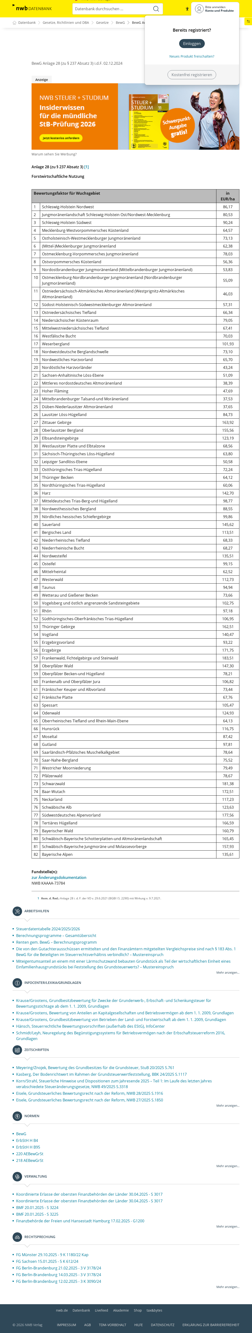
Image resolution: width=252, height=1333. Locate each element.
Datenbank (81, 1310)
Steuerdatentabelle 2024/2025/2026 (48, 929)
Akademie (121, 1310)
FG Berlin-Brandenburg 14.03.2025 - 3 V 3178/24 (58, 1275)
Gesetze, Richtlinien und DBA (66, 22)
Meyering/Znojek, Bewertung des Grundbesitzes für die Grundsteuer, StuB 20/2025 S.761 (95, 1067)
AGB (87, 1325)
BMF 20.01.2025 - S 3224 (37, 1207)
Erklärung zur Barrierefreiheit (210, 1325)
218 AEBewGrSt (29, 1160)
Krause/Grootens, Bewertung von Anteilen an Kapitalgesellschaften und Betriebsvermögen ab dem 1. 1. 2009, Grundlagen (125, 1013)
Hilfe (138, 1325)
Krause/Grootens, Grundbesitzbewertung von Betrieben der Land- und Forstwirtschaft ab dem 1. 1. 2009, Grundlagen (121, 1019)
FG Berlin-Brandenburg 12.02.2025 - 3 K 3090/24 (58, 1281)
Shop (138, 1310)
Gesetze (102, 22)
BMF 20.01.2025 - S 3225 (37, 1214)
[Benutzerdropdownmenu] (215, 8)
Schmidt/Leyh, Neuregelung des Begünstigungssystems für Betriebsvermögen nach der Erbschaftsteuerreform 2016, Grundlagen (120, 1036)
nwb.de (62, 1310)
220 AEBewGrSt (29, 1154)
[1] (86, 167)
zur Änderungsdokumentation (59, 877)
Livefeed (101, 1310)
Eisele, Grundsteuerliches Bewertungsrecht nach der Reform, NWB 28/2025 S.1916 (89, 1093)
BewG (120, 22)
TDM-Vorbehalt (112, 1325)
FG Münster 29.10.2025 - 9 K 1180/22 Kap (52, 1255)
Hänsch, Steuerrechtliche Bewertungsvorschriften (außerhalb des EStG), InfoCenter (90, 1026)
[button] (187, 9)
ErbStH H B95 (28, 1147)
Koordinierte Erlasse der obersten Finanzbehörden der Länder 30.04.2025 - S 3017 (89, 1194)
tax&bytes (154, 1310)
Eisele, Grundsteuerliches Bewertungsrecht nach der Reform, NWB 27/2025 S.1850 (89, 1100)
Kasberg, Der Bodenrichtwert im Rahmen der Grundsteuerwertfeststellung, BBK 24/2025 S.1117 (101, 1074)
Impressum (66, 1325)
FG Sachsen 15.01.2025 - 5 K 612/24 (47, 1261)
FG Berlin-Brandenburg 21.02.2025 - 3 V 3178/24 (58, 1268)
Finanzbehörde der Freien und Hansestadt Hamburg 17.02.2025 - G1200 (80, 1221)
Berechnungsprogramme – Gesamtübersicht (56, 935)
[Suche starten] (156, 8)
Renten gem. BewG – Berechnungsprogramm (56, 942)
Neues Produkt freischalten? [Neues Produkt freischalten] (191, 56)
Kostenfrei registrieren (192, 74)
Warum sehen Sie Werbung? (54, 154)
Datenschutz (162, 1325)
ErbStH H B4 (27, 1140)
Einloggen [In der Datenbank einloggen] (192, 43)
